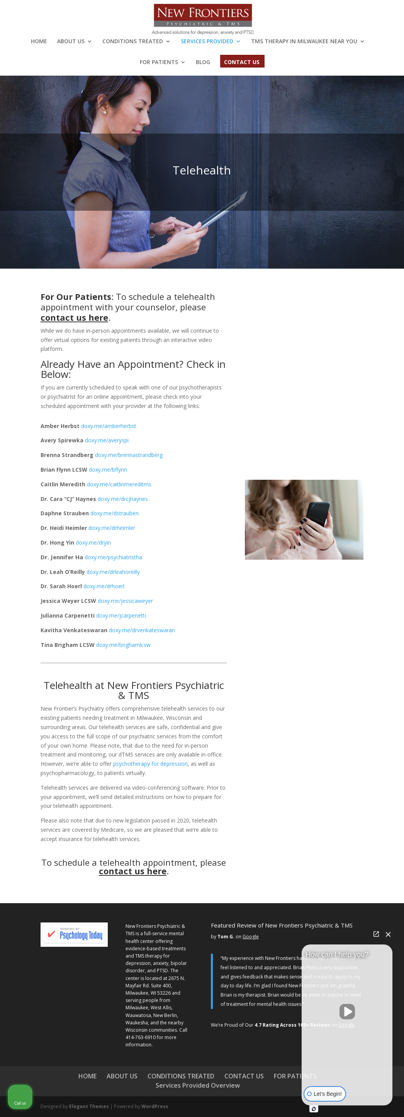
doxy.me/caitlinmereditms (119, 484)
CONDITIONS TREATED (132, 42)
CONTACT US (242, 62)
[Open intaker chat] (313, 1108)
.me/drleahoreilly (113, 571)
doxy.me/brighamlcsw (123, 644)
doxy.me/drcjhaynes (123, 499)
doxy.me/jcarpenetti (121, 615)
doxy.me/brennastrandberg (129, 455)
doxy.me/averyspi (107, 440)
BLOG (203, 62)
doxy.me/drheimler (111, 527)
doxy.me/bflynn (108, 469)
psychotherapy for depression (150, 763)
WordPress (154, 1106)
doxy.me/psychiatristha (113, 557)
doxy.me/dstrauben (114, 513)
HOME (39, 42)
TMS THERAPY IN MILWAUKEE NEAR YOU (304, 42)
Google (251, 936)
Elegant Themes (89, 1106)
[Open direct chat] (376, 934)
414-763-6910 (141, 1037)
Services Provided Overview (198, 1085)
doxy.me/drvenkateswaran (142, 630)
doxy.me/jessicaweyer (125, 600)
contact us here (74, 317)
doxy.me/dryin (93, 542)
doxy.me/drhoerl (103, 586)
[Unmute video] (347, 1011)
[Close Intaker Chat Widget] (388, 934)
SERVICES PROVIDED (207, 42)
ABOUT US (71, 42)
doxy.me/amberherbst (108, 426)
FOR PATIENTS (159, 62)
